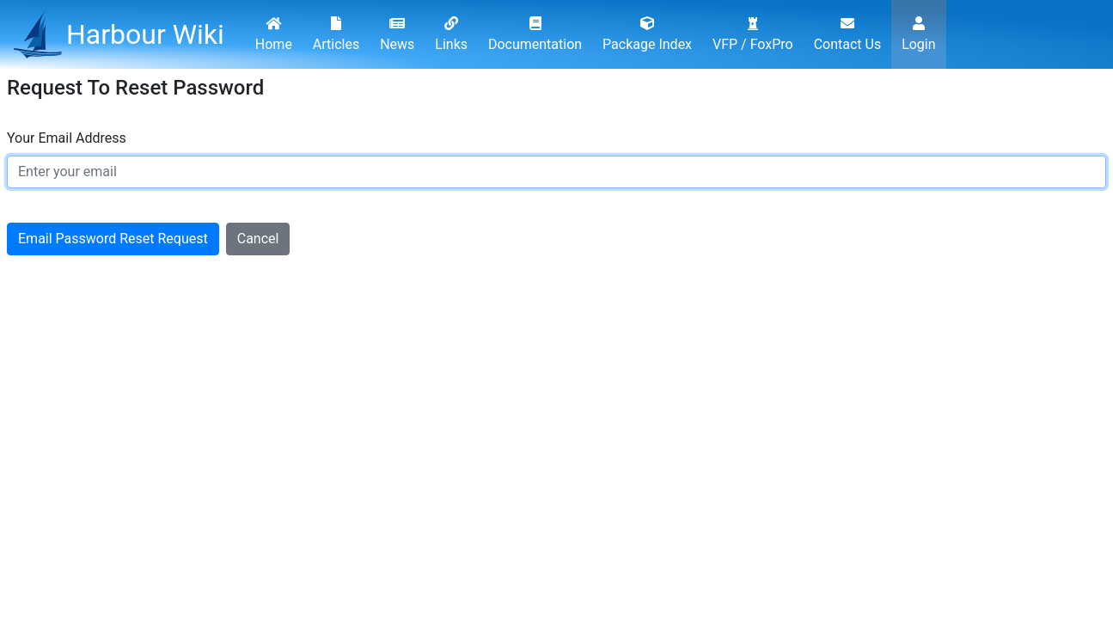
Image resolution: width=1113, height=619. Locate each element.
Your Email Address (66, 138)
